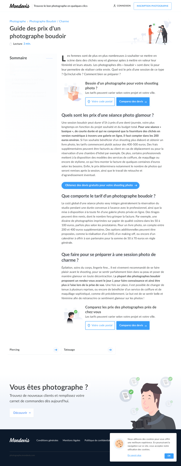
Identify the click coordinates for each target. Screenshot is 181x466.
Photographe (18, 21)
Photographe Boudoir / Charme (49, 21)
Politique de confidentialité (99, 440)
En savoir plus (134, 455)
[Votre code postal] (103, 102)
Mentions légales (71, 440)
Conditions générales (47, 440)
